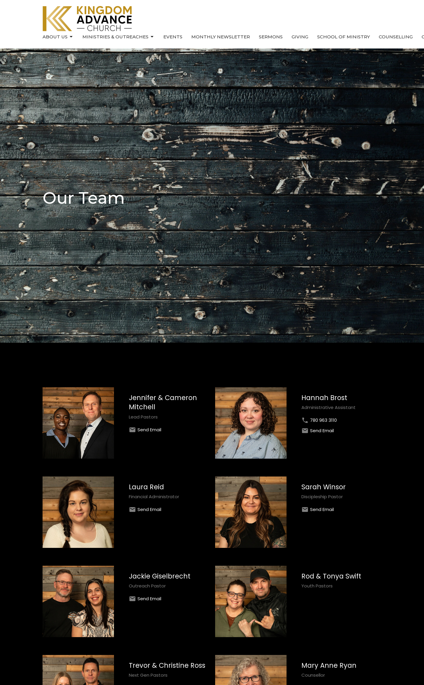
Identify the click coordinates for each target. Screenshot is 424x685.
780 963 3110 (323, 420)
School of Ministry (343, 37)
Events (172, 37)
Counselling (396, 37)
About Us (58, 37)
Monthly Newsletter (220, 37)
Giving (300, 37)
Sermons (271, 37)
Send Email (149, 430)
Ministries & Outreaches (118, 37)
